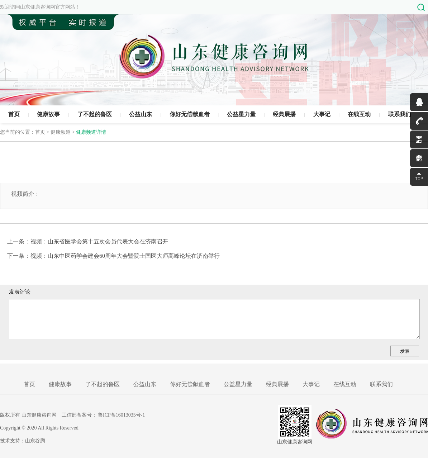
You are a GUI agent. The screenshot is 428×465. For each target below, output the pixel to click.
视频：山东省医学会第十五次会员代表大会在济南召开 (99, 241)
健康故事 (48, 114)
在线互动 (359, 114)
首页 (14, 114)
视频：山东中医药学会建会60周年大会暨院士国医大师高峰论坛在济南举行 (125, 256)
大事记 (321, 114)
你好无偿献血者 (190, 114)
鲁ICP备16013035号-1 (121, 415)
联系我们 (399, 114)
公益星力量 (241, 114)
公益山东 (140, 114)
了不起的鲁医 (94, 114)
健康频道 (61, 132)
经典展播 (284, 114)
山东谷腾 (35, 440)
